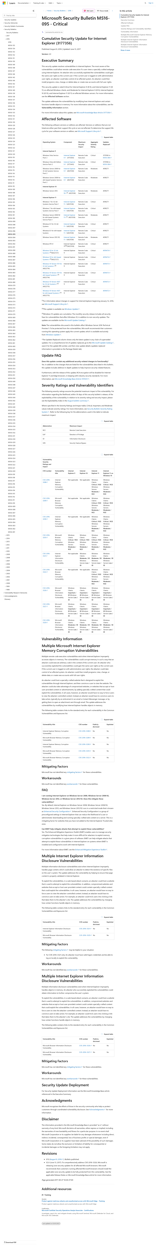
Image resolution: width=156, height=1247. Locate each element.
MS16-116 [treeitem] (11, 167)
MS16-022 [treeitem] (11, 465)
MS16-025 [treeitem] (11, 455)
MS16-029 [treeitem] (11, 442)
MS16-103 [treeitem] (11, 208)
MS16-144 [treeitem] (11, 80)
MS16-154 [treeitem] (11, 48)
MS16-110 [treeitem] (11, 186)
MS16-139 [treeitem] (11, 93)
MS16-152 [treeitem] (11, 55)
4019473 (106, 264)
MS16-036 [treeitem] (11, 420)
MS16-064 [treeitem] (11, 333)
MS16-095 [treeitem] (11, 234)
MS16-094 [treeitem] (11, 237)
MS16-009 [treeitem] (11, 506)
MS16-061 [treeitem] (11, 343)
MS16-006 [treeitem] (11, 516)
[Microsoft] (4, 3)
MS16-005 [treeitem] (11, 519)
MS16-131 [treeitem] (11, 119)
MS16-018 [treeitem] (11, 477)
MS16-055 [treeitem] (11, 362)
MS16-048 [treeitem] (11, 385)
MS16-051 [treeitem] (11, 375)
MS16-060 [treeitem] (11, 346)
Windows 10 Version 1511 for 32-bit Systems (52, 265)
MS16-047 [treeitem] (11, 388)
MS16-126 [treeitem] (11, 135)
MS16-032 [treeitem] (11, 433)
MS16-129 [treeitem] (11, 125)
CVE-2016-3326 (84, 1045)
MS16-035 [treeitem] (11, 423)
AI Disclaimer (7, 1240)
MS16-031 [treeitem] (11, 436)
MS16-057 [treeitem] (11, 356)
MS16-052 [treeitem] (11, 372)
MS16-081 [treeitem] (11, 279)
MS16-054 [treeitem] (11, 365)
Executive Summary (127, 20)
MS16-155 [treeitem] (11, 45)
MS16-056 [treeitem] (11, 359)
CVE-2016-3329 (84, 935)
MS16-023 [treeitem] (11, 461)
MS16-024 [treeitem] (11, 458)
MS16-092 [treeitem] (11, 244)
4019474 (106, 250)
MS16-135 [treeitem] (11, 106)
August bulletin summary (77, 400)
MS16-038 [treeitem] (11, 413)
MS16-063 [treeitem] (11, 337)
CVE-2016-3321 (84, 929)
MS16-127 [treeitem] (11, 132)
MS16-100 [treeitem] (11, 218)
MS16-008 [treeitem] (11, 509)
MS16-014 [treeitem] (11, 490)
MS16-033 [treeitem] (11, 429)
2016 (69, 11)
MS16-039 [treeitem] (11, 410)
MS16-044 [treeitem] (11, 397)
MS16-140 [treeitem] (11, 90)
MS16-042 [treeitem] (11, 401)
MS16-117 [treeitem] (11, 164)
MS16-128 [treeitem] (11, 128)
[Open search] (145, 3)
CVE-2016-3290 (84, 744)
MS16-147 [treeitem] (11, 71)
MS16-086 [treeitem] (11, 263)
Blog (30, 1240)
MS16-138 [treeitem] (11, 96)
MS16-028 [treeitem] (11, 445)
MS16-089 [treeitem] (11, 253)
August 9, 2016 (56, 1159)
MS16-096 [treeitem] (11, 231)
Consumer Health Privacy (64, 1240)
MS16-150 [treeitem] (11, 61)
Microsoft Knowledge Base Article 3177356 (93, 112)
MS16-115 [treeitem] (11, 170)
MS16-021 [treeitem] (11, 468)
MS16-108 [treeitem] (11, 193)
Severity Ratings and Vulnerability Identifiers (136, 29)
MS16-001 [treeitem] (11, 532)
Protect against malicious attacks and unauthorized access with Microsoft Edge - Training (73, 1201)
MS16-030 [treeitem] (11, 439)
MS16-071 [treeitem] (11, 311)
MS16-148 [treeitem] (11, 68)
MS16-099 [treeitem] (11, 221)
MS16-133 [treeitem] (11, 112)
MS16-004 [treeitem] (11, 522)
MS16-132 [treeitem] (11, 116)
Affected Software (127, 23)
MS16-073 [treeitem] (11, 305)
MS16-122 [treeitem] (11, 148)
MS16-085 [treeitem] (11, 266)
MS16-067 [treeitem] (11, 324)
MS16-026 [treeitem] (11, 452)
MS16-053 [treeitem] (11, 369)
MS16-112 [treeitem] (11, 180)
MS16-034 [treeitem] (11, 426)
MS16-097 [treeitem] (11, 228)
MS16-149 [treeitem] (11, 64)
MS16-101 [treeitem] (11, 215)
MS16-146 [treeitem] (11, 74)
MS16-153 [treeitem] (11, 52)
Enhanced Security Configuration (57, 811)
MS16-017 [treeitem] (11, 481)
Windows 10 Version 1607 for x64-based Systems (51, 292)
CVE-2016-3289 (84, 738)
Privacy (49, 1240)
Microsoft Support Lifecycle (88, 131)
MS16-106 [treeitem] (11, 199)
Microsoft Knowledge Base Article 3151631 (71, 379)
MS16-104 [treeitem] (11, 205)
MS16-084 (106, 158)
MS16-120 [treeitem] (11, 154)
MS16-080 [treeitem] (11, 282)
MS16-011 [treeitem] (11, 500)
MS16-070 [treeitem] (11, 314)
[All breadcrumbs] (44, 11)
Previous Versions (20, 1240)
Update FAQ (125, 26)
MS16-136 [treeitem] (11, 103)
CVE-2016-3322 (84, 757)
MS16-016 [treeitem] (11, 484)
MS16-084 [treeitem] (11, 269)
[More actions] (112, 11)
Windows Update (71, 309)
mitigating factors (74, 772)
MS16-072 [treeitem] (11, 308)
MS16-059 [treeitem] (11, 349)
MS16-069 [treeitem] (11, 317)
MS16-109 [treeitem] (11, 189)
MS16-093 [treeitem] (11, 240)
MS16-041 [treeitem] (11, 404)
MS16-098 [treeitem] (11, 225)
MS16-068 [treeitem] (11, 321)
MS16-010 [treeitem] (11, 503)
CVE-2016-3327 (84, 1052)
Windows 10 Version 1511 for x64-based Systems (52, 274)
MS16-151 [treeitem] (11, 58)
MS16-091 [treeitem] (11, 247)
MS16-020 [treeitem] (11, 471)
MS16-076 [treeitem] (11, 295)
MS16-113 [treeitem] (11, 176)
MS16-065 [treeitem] (11, 330)
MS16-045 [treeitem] (11, 394)
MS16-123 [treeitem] (11, 144)
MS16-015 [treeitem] (11, 487)
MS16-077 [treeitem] (11, 292)
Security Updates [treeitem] (10, 20)
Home (49, 11)
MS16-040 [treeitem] (11, 407)
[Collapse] (33, 11)
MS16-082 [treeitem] (11, 276)
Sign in (151, 3)
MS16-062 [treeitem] (11, 340)
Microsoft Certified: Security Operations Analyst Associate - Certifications (68, 1210)
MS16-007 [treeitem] (11, 513)
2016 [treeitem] (9, 42)
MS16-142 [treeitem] (11, 84)
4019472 (106, 282)
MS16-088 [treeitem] (11, 257)
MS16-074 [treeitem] (11, 301)
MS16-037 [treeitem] (11, 417)
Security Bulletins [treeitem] (12, 32)
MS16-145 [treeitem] (11, 77)
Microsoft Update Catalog (74, 320)
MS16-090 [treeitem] (11, 250)
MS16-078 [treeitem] (11, 289)
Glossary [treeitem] (7, 599)
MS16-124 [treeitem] (11, 141)
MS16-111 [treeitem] (11, 183)
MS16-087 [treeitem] (11, 260)
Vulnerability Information (129, 32)
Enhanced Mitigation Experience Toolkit (90, 849)
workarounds (72, 784)
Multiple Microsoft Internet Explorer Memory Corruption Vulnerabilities (136, 36)
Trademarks (93, 1240)
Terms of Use (82, 1240)
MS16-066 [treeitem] (11, 327)
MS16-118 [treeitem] (11, 161)
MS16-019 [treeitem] (11, 474)
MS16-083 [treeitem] (11, 273)
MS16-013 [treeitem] (11, 493)
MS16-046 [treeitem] (11, 391)
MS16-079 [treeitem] (11, 285)
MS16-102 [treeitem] (11, 212)
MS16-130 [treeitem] (11, 122)
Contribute (40, 1240)
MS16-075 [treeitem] (11, 298)
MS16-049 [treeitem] (11, 381)
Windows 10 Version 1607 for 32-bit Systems (51, 283)
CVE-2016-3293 (84, 751)
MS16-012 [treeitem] (11, 497)
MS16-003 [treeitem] (11, 525)
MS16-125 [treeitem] (11, 138)
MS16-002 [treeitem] (11, 529)
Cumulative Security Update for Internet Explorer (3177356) (135, 16)
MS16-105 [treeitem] (11, 202)
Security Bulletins (60, 11)
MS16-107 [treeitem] (11, 196)
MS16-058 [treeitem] (11, 353)
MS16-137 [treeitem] (11, 100)
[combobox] (19, 15)
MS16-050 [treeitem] (11, 378)
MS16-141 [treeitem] (11, 87)
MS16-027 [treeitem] (11, 449)
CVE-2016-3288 (84, 731)
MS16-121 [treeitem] (11, 151)
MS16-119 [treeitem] (11, 157)
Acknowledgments (96, 1109)
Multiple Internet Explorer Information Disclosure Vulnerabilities (134, 41)
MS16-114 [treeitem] (11, 173)
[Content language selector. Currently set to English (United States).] (13, 1235)
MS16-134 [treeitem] (11, 109)
